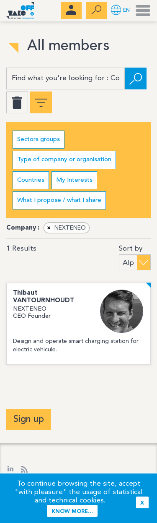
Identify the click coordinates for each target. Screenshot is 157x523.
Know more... (72, 511)
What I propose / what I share (59, 200)
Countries (30, 180)
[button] (120, 10)
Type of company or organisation (64, 160)
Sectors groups (38, 139)
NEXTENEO (65, 228)
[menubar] (71, 10)
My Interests (74, 180)
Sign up (28, 419)
